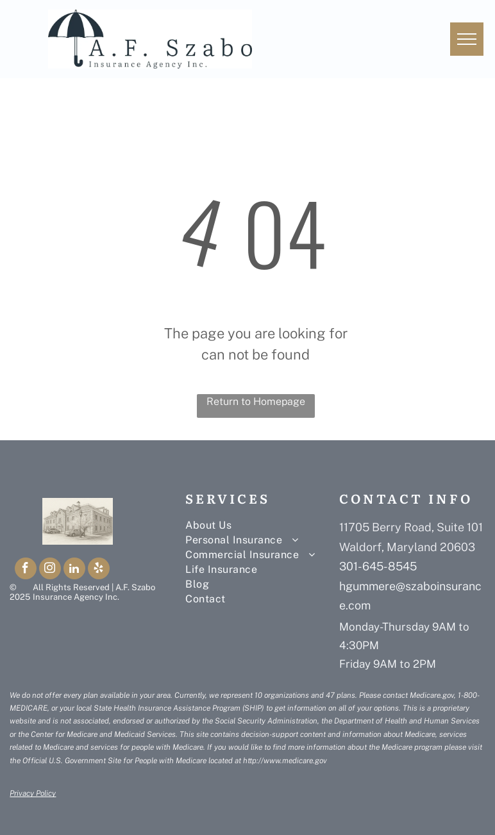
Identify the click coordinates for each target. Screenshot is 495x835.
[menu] (466, 39)
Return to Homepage (255, 401)
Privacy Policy (33, 793)
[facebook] (26, 570)
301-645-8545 (378, 566)
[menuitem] (262, 525)
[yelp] (99, 570)
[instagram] (50, 570)
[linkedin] (74, 570)
